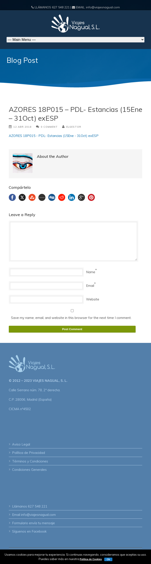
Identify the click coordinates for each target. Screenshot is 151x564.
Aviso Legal (21, 444)
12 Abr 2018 (22, 126)
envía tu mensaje (42, 523)
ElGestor (73, 126)
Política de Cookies (91, 559)
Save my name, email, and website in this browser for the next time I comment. (71, 318)
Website (92, 299)
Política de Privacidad (28, 453)
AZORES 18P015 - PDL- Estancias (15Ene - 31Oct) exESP (54, 136)
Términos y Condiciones (30, 461)
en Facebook (37, 531)
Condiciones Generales (29, 470)
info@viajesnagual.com (103, 7)
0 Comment (49, 126)
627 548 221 (61, 7)
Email (90, 286)
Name (90, 272)
